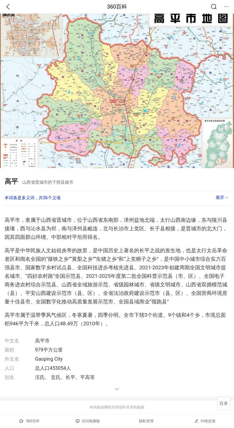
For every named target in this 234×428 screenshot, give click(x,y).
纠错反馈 (204, 421)
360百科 (117, 7)
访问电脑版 (88, 421)
